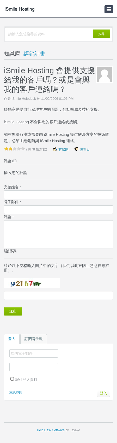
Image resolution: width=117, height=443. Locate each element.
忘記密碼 (15, 392)
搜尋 (101, 34)
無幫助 (82, 149)
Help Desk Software (51, 430)
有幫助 (60, 149)
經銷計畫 (34, 54)
